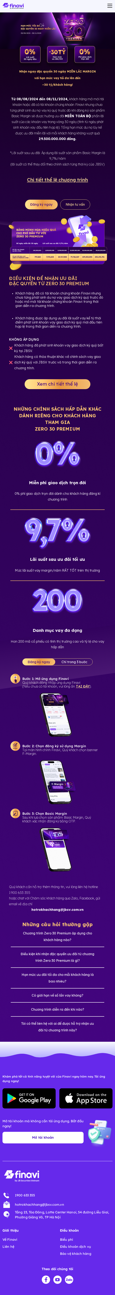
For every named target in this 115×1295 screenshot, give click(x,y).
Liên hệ (8, 1246)
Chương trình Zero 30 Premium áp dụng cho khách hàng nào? (57, 936)
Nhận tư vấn (75, 204)
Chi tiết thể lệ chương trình (57, 180)
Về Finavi (9, 1239)
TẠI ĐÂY (83, 686)
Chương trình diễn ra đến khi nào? (57, 1009)
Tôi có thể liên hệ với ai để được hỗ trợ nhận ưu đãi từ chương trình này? (57, 1026)
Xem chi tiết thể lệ (57, 384)
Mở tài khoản (43, 1137)
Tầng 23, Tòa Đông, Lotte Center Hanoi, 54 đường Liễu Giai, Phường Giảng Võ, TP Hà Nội (62, 1214)
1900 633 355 (25, 1195)
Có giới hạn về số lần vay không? (57, 995)
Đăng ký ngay (41, 204)
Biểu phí (66, 1239)
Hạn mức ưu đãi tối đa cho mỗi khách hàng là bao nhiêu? (58, 978)
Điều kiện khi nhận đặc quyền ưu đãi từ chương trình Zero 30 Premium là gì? (57, 957)
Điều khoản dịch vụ (75, 1246)
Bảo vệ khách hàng (75, 1254)
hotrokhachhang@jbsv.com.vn (39, 1204)
